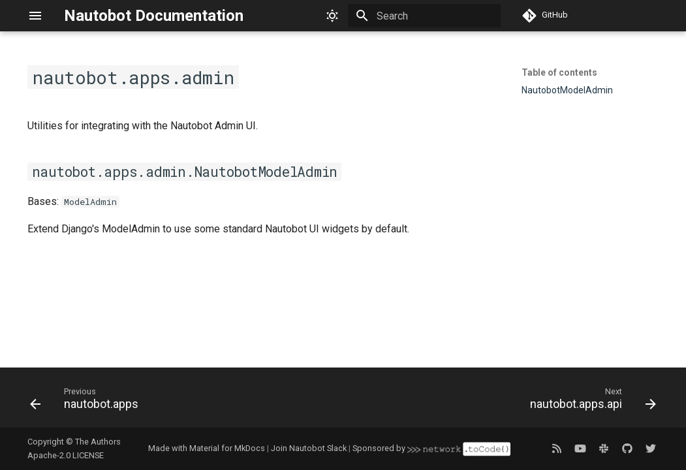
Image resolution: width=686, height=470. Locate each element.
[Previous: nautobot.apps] (87, 401)
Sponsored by (431, 448)
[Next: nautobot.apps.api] (589, 401)
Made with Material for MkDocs (206, 448)
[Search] (424, 15)
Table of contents (559, 72)
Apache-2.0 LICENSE (65, 455)
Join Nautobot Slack (309, 448)
